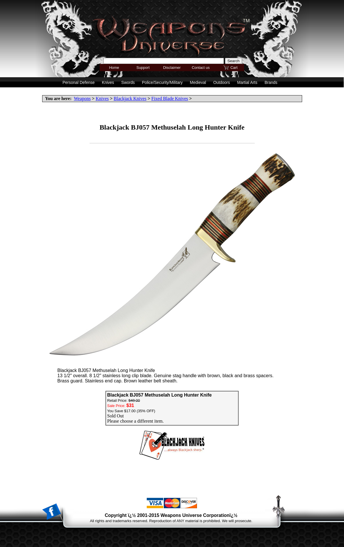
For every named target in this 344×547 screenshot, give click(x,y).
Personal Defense (79, 82)
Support (143, 67)
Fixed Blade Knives (169, 98)
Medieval (198, 82)
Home (114, 67)
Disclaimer (172, 67)
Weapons (82, 98)
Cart (234, 67)
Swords (128, 82)
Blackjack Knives (130, 98)
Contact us (201, 67)
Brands (271, 82)
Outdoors (221, 82)
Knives (102, 98)
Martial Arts (247, 82)
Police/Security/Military (162, 82)
